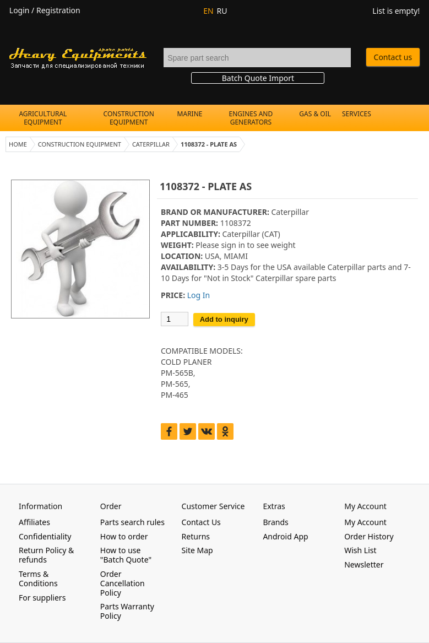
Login (19, 10)
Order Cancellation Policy (122, 583)
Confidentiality (45, 536)
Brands (275, 522)
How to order (124, 536)
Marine (190, 113)
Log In (198, 295)
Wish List (360, 550)
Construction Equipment (129, 118)
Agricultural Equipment (43, 118)
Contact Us (201, 522)
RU (222, 11)
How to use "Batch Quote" (125, 555)
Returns (196, 536)
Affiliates (34, 522)
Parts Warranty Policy (127, 611)
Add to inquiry (224, 319)
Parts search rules (132, 522)
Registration (58, 10)
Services (356, 113)
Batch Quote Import (258, 78)
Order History (369, 536)
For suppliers (42, 597)
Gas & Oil (315, 113)
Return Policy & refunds (46, 555)
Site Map (197, 550)
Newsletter (363, 564)
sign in (233, 245)
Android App (285, 536)
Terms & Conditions (38, 578)
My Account (365, 522)
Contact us (393, 57)
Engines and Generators (251, 118)
